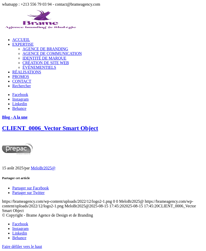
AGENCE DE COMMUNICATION (52, 53)
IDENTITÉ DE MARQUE (44, 58)
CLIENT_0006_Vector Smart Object (50, 128)
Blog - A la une (15, 117)
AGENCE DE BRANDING (45, 49)
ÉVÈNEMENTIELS (39, 67)
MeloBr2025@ (43, 168)
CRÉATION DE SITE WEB (45, 63)
